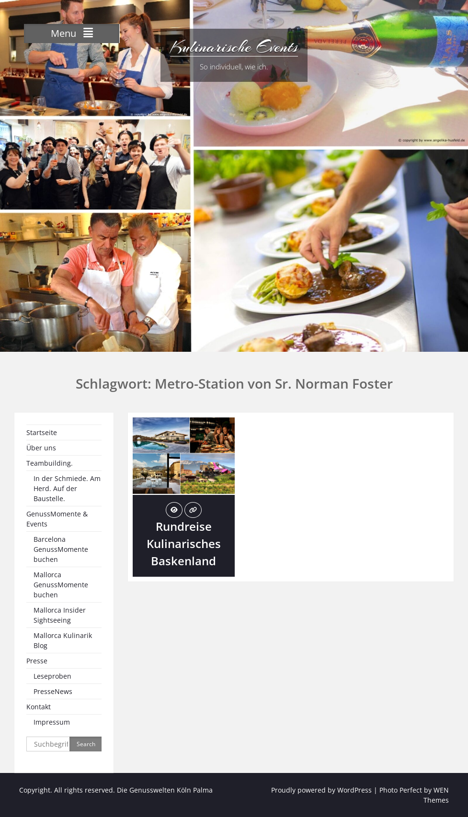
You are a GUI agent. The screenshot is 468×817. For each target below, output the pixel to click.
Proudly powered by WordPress (321, 790)
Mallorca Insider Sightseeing (60, 615)
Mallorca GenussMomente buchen (61, 584)
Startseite (41, 432)
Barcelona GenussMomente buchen (61, 549)
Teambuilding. (49, 463)
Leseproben (52, 676)
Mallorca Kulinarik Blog (63, 640)
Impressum (52, 722)
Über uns (41, 447)
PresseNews (53, 691)
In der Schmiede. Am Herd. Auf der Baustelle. (67, 488)
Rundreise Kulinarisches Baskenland (184, 543)
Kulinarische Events (234, 47)
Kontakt (38, 706)
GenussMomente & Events (57, 518)
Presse (36, 660)
